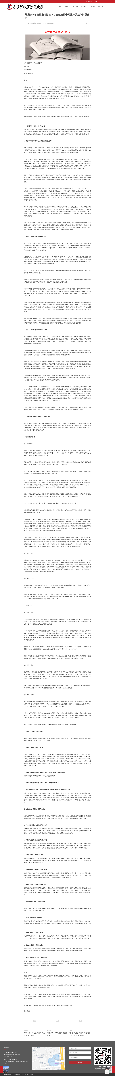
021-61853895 (13, 1052)
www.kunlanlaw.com (12, 1059)
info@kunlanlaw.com (15, 1054)
